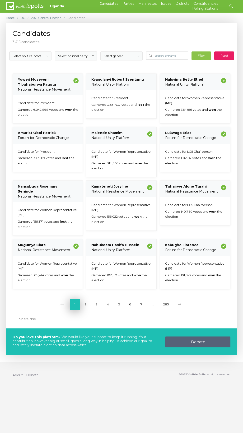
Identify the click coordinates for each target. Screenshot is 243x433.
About (18, 375)
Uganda (57, 6)
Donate (198, 342)
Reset (224, 55)
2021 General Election (48, 18)
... (153, 304)
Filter (201, 55)
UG (24, 18)
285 (166, 304)
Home (11, 18)
